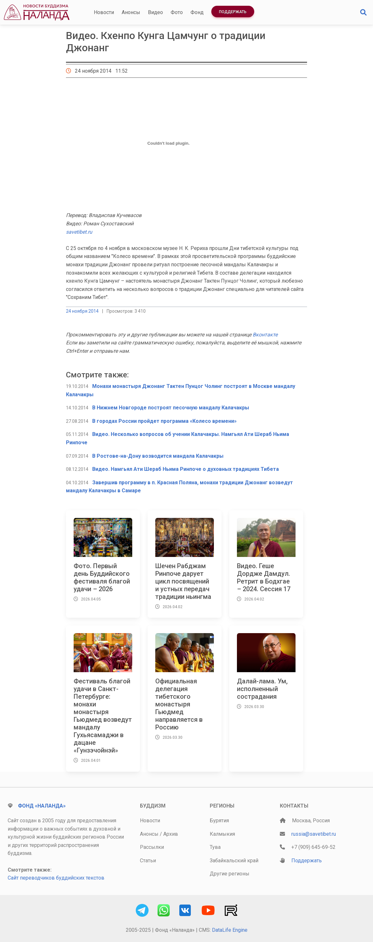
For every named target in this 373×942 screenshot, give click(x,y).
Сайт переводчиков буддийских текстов (56, 878)
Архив (170, 834)
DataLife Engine (229, 930)
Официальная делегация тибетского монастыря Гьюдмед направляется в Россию (179, 704)
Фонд (197, 12)
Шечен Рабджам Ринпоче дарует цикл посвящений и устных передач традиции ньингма (183, 581)
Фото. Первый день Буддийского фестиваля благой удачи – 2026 (102, 577)
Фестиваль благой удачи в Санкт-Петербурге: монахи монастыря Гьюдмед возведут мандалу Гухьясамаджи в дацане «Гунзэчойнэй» (103, 715)
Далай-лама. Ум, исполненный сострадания (262, 688)
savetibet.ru (79, 232)
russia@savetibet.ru (313, 834)
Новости (104, 12)
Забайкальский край (234, 860)
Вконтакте (265, 335)
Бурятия (219, 820)
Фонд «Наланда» (42, 806)
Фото (177, 12)
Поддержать (233, 12)
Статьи (148, 860)
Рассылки (152, 847)
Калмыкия (222, 834)
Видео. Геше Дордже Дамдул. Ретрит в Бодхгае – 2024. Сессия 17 (263, 577)
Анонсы (131, 12)
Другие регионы (229, 874)
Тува (215, 847)
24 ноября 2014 (82, 311)
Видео (155, 12)
